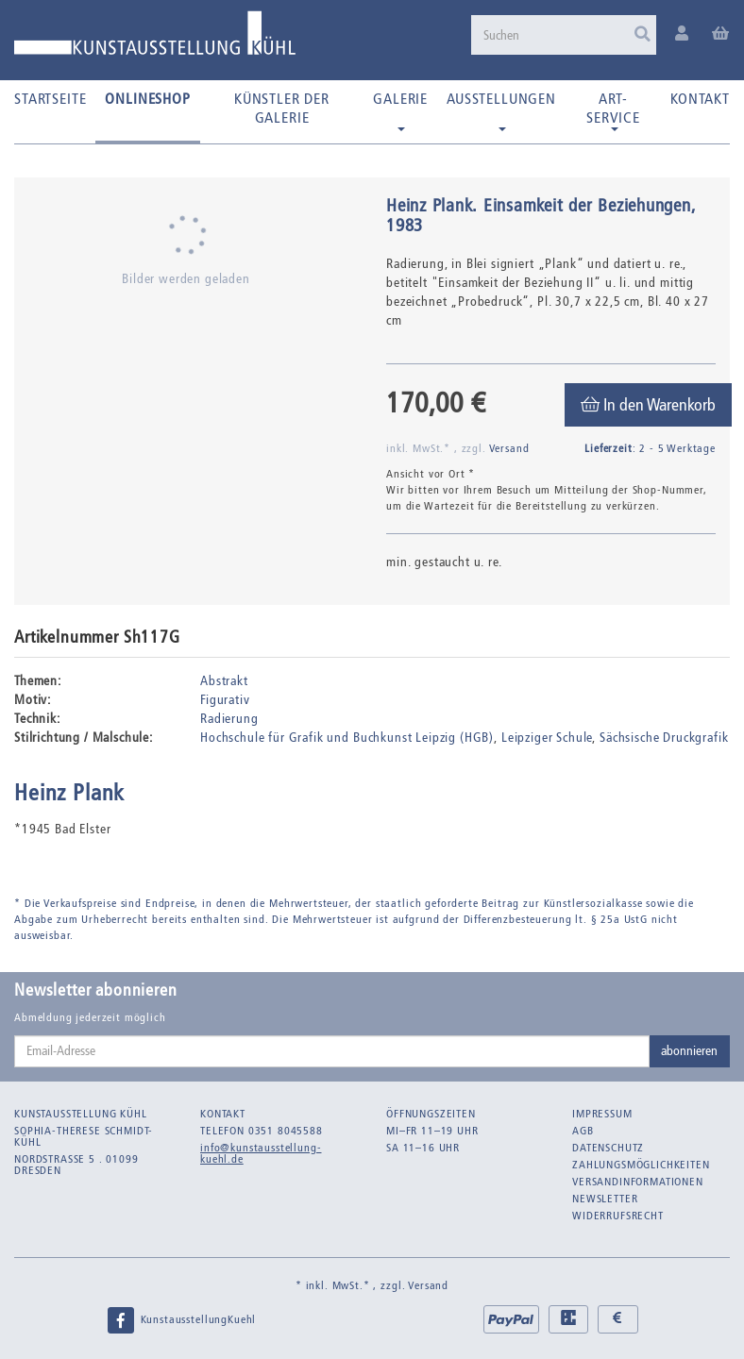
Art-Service (613, 110)
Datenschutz (608, 1147)
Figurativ (225, 700)
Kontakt (700, 99)
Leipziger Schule (546, 738)
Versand (509, 448)
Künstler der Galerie (282, 108)
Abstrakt (224, 681)
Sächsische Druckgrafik (664, 738)
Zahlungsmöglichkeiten (641, 1164)
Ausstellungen (501, 110)
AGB (583, 1130)
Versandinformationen (637, 1181)
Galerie (400, 110)
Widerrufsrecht (618, 1215)
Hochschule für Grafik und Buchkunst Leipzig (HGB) (347, 738)
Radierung (229, 719)
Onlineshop (147, 99)
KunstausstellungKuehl (181, 1320)
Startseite (50, 99)
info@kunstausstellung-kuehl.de (260, 1153)
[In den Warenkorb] (648, 405)
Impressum (602, 1113)
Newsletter (604, 1198)
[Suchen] (563, 35)
